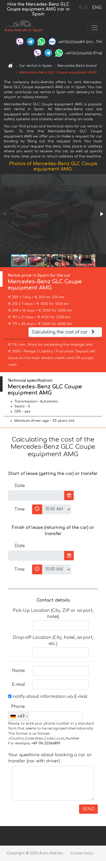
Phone (18, 706)
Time (19, 509)
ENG (96, 7)
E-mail (18, 684)
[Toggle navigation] (95, 28)
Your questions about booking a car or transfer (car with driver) (50, 758)
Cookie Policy (82, 853)
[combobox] (18, 716)
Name (18, 670)
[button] (101, 214)
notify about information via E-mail (47, 696)
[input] (36, 495)
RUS (83, 7)
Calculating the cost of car (64, 332)
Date (20, 485)
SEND (88, 809)
